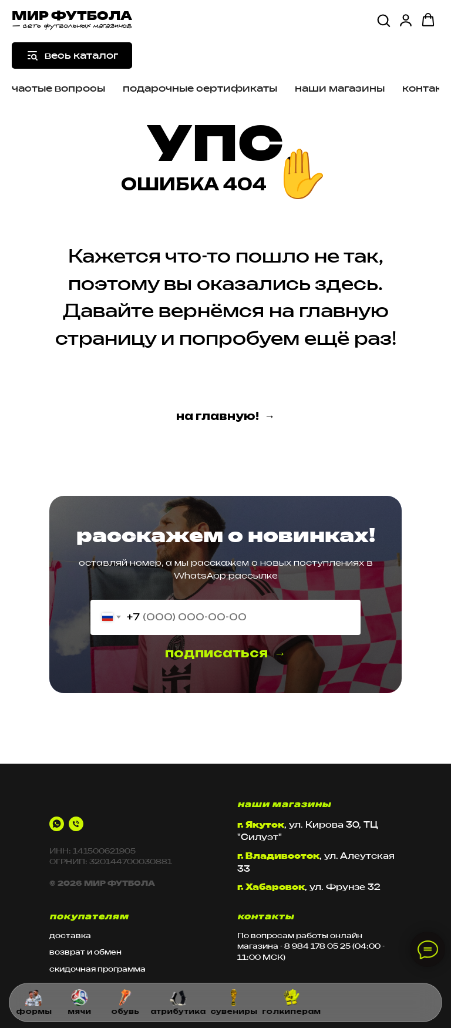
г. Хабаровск (271, 887)
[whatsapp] (56, 824)
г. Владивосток (278, 856)
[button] (383, 20)
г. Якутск (260, 824)
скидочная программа (97, 969)
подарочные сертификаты (200, 88)
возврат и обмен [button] (85, 952)
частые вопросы (58, 88)
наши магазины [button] (340, 88)
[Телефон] (76, 824)
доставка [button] (70, 935)
